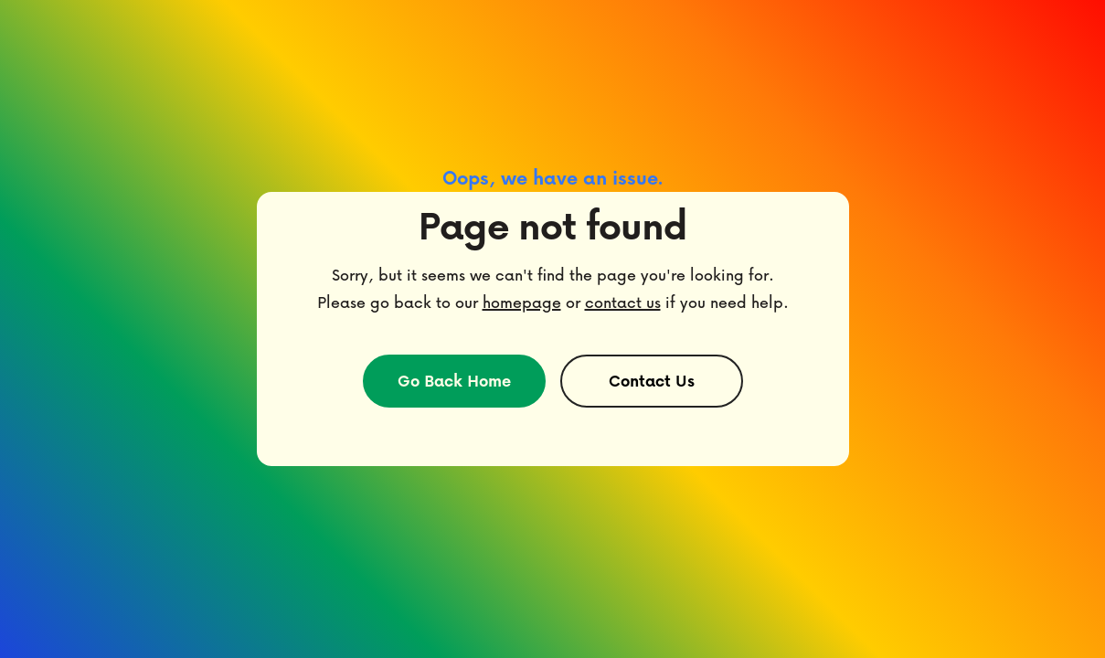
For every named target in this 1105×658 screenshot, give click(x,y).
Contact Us (652, 380)
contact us (623, 302)
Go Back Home (454, 380)
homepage (522, 302)
